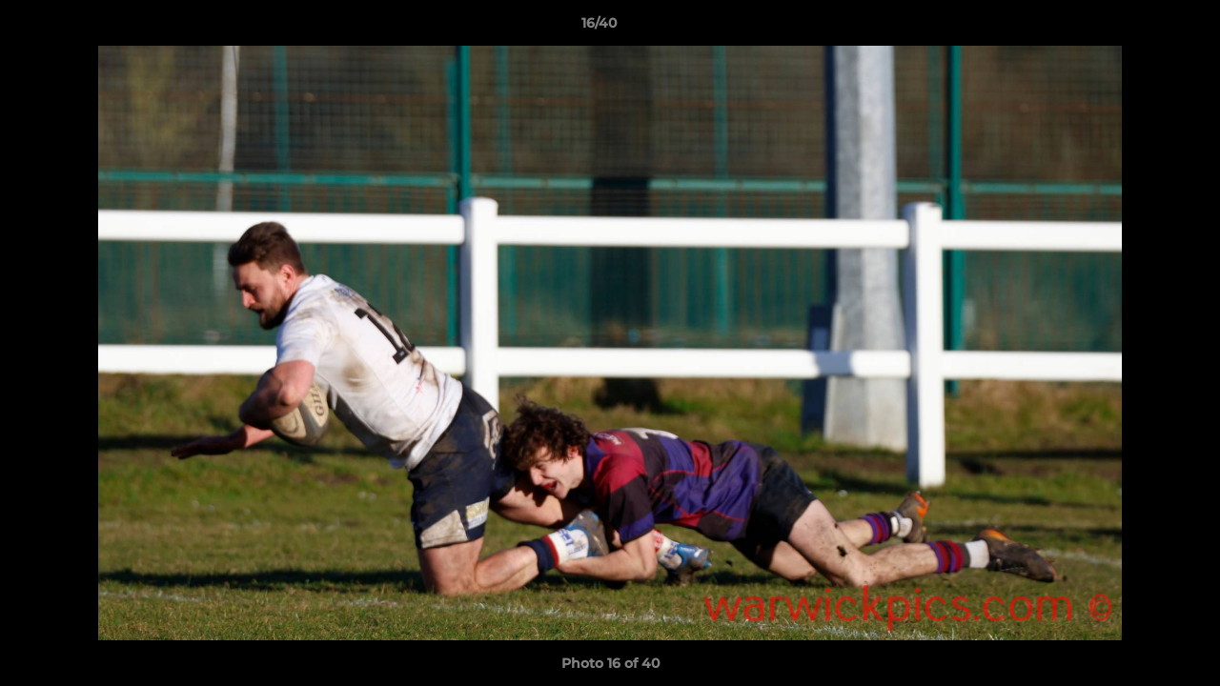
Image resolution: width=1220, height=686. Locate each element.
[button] (1139, 27)
